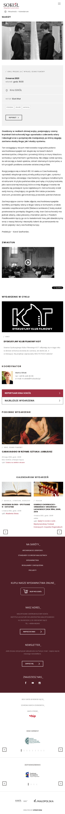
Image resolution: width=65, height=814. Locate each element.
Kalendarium (24, 11)
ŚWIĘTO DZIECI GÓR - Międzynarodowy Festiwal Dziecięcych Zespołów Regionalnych (48, 524)
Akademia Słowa (12, 514)
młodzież (9, 107)
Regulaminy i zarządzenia (32, 565)
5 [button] (32, 750)
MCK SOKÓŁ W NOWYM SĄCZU (32, 699)
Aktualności (12, 11)
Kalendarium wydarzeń (32, 477)
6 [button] (35, 750)
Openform (37, 810)
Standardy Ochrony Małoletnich (32, 555)
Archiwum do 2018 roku (32, 550)
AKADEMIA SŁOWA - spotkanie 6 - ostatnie (16, 505)
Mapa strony (32, 711)
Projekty (32, 570)
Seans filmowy (38, 72)
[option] (32, 40)
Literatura (17, 501)
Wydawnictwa (32, 560)
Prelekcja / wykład (21, 72)
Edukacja (7, 501)
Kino (10, 72)
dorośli (18, 107)
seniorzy (26, 107)
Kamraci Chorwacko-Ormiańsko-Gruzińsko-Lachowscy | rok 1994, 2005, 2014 (47, 508)
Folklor (39, 501)
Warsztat (26, 501)
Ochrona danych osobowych (32, 705)
